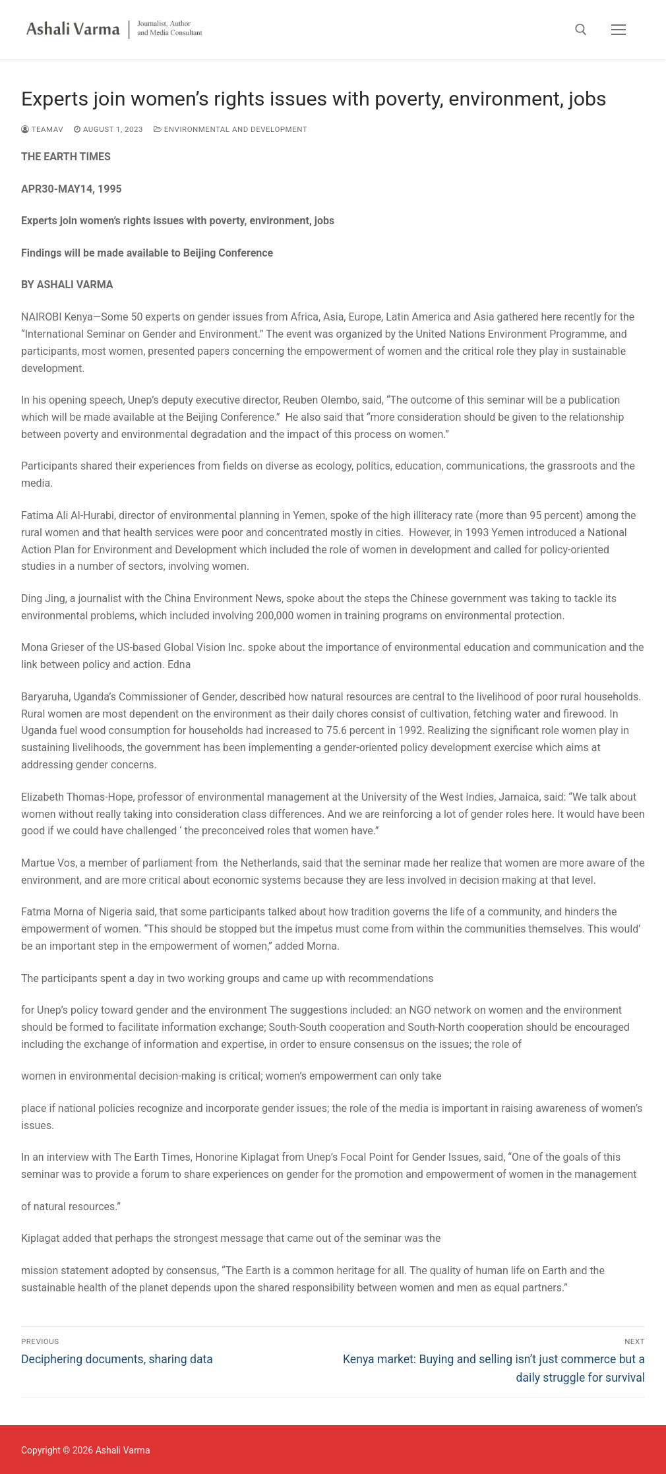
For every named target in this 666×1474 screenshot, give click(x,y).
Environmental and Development (230, 129)
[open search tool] (581, 30)
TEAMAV (42, 129)
